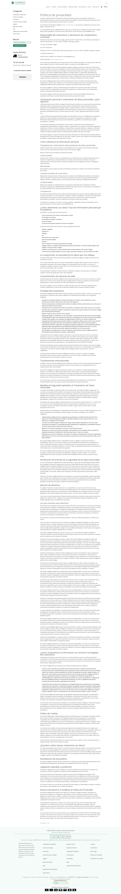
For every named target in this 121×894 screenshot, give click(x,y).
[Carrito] (105, 6)
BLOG (89, 7)
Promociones (70, 855)
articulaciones (21, 845)
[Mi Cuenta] (101, 6)
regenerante (32, 855)
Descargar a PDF (44, 823)
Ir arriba (92, 844)
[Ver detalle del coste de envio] (15, 56)
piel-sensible (26, 853)
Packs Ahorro (16, 33)
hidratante (32, 849)
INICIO (48, 7)
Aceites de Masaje (18, 17)
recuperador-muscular (23, 855)
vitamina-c (20, 857)
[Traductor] (60, 883)
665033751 (72, 877)
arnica (31, 843)
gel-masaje (20, 849)
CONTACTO (95, 7)
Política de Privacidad (96, 855)
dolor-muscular (26, 847)
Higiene (15, 24)
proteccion (31, 853)
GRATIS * (20, 55)
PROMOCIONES (72, 7)
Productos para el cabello (20, 22)
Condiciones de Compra (96, 858)
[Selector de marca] (22, 42)
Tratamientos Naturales (19, 14)
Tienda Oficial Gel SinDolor (74, 865)
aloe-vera (20, 843)
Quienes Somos (71, 844)
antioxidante (26, 843)
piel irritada (24, 851)
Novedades (70, 858)
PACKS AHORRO (62, 7)
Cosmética (16, 19)
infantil (19, 851)
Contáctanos (93, 848)
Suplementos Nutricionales (20, 31)
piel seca (29, 851)
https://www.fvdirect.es (68, 25)
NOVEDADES (82, 7)
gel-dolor (32, 847)
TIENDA (53, 7)
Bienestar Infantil (17, 26)
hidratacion (26, 849)
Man (14, 29)
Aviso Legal (93, 851)
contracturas (28, 845)
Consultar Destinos (22, 57)
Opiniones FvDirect (72, 848)
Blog (68, 862)
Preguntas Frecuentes (73, 851)
